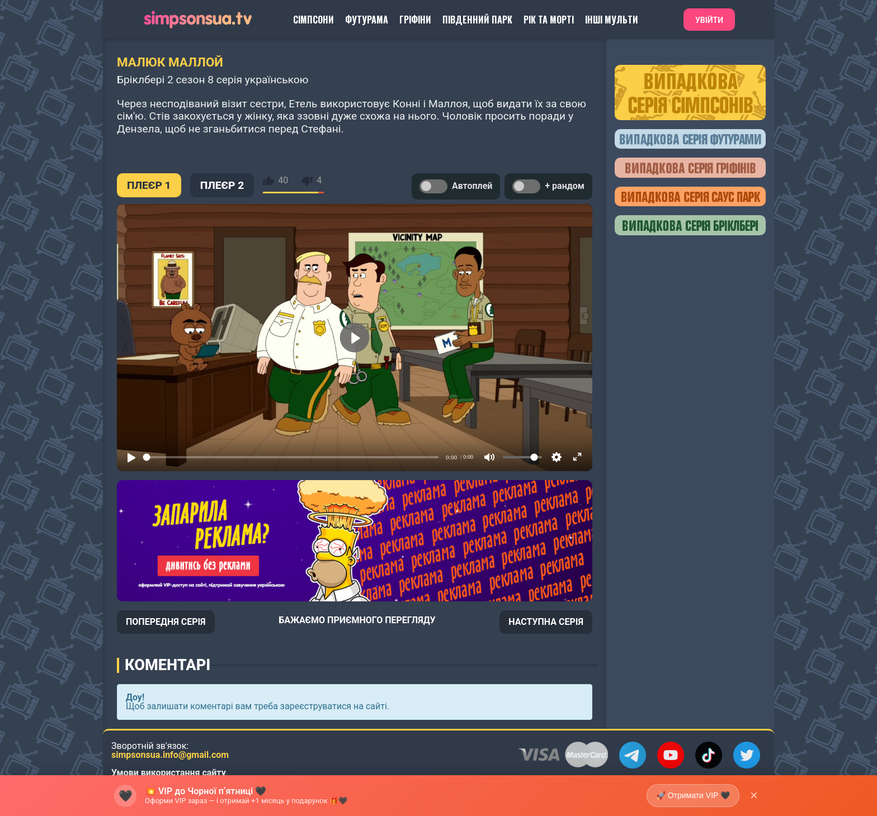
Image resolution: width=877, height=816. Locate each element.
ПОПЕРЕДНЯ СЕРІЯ (166, 621)
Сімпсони (313, 19)
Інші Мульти (611, 19)
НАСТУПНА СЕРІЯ (545, 621)
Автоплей (455, 186)
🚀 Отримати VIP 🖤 (693, 795)
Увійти (709, 20)
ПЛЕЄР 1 (149, 185)
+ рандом (548, 186)
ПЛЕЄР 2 (222, 185)
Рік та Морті (549, 19)
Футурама (366, 19)
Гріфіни (415, 19)
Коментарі (167, 665)
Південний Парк (477, 19)
